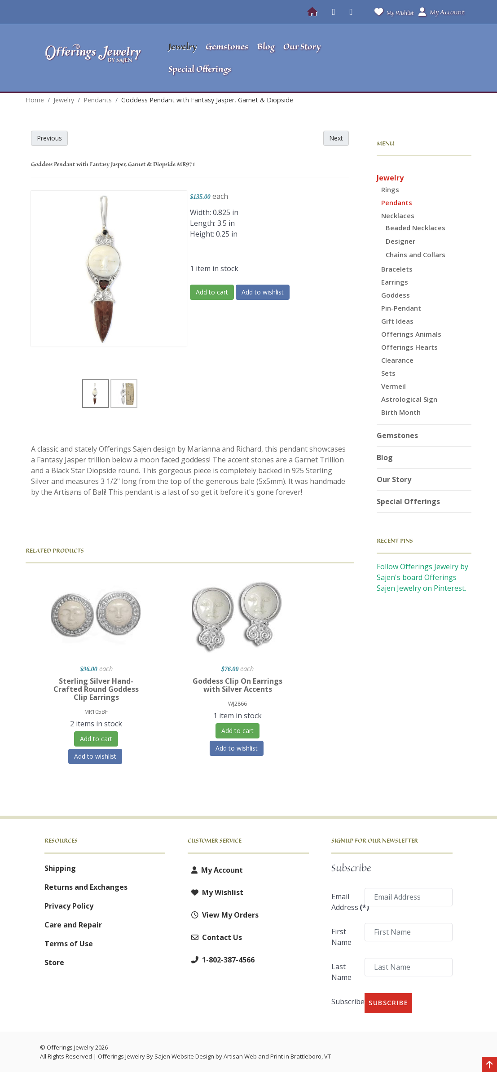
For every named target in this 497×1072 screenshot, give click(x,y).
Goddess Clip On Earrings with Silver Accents (237, 685)
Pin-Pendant (401, 307)
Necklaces (397, 215)
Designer (400, 241)
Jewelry (390, 178)
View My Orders (223, 915)
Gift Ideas (397, 320)
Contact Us (215, 937)
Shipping (60, 868)
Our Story (394, 479)
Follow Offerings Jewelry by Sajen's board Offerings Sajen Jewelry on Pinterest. (422, 577)
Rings (390, 189)
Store (54, 962)
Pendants (396, 202)
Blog (385, 457)
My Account (215, 870)
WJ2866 (237, 703)
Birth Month (401, 412)
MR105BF (96, 712)
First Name (341, 937)
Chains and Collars (415, 254)
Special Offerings (408, 501)
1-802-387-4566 (221, 960)
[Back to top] (489, 1065)
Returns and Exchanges (86, 887)
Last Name (341, 972)
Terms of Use (68, 944)
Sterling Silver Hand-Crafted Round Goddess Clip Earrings (96, 689)
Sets (388, 373)
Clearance (397, 360)
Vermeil (393, 386)
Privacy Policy (68, 906)
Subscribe (345, 1001)
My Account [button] (441, 12)
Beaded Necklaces (415, 227)
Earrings (394, 281)
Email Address (345, 902)
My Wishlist (392, 12)
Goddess (395, 294)
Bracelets (397, 268)
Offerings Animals (411, 334)
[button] (412, 58)
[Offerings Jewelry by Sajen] (93, 58)
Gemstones (397, 435)
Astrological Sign (409, 399)
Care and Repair (73, 925)
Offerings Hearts (409, 347)
